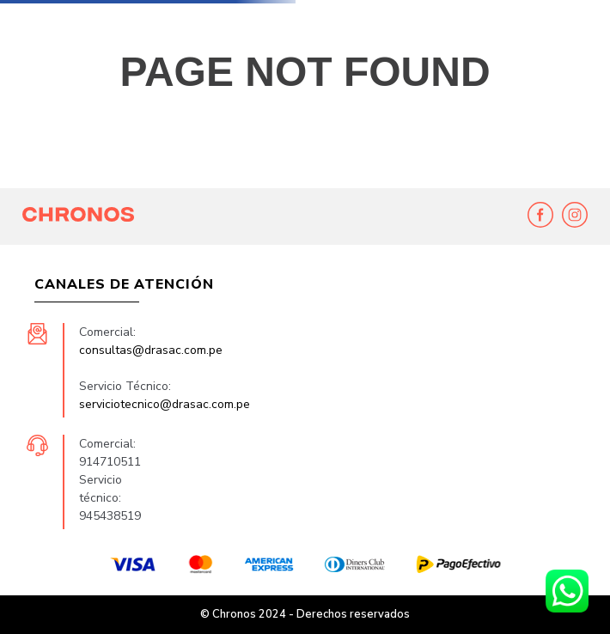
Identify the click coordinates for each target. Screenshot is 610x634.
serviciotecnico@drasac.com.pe (164, 404)
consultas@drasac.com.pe (151, 350)
